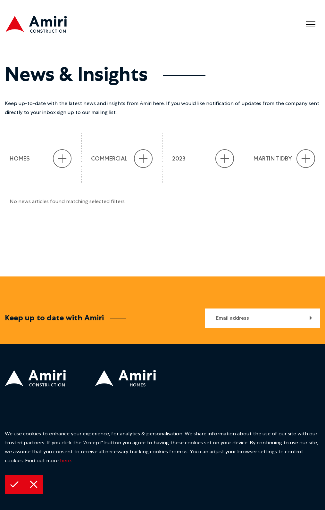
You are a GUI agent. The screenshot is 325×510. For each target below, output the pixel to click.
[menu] (310, 24)
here (65, 460)
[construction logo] (42, 26)
